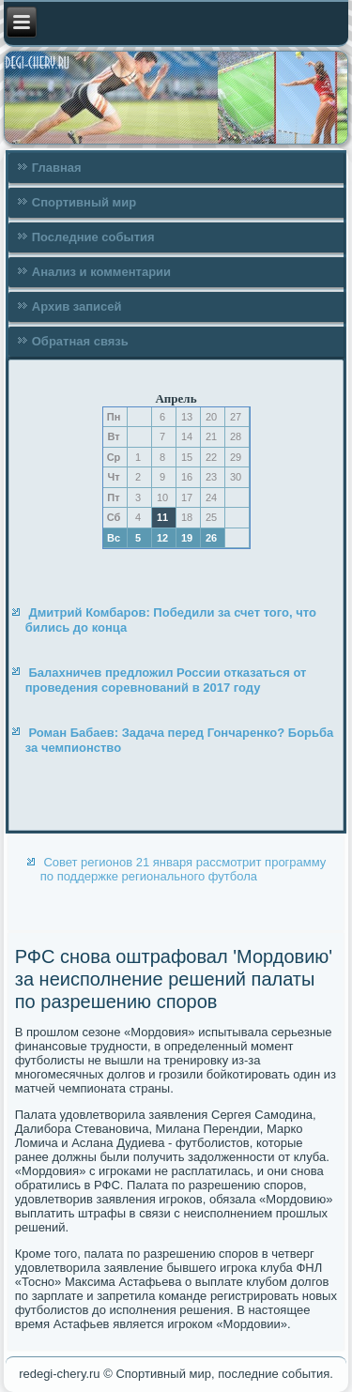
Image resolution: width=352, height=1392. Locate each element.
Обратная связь (80, 341)
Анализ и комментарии (101, 272)
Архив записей (77, 306)
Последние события (93, 237)
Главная (57, 168)
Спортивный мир (84, 202)
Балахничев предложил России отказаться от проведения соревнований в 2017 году (166, 680)
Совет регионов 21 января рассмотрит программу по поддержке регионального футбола (183, 869)
